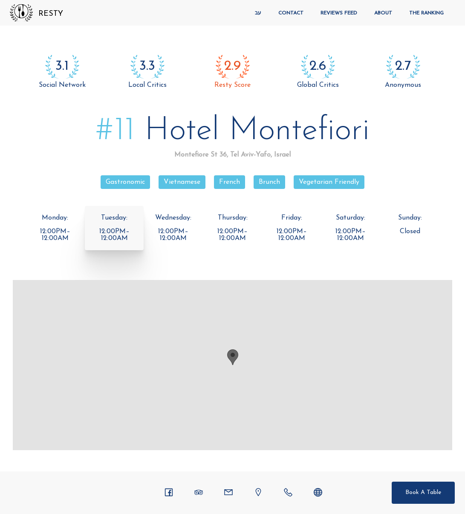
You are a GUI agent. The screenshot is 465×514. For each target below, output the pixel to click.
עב (258, 13)
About (383, 13)
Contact (290, 13)
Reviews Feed (339, 13)
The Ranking (426, 13)
